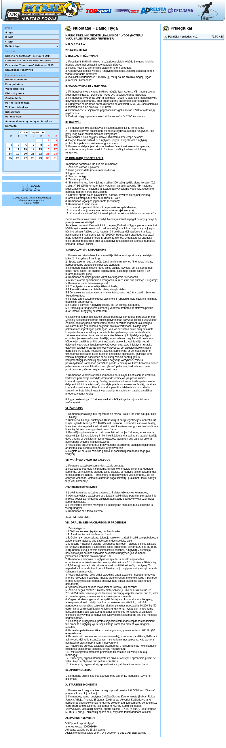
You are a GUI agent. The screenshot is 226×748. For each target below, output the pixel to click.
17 (55, 149)
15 (40, 149)
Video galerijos (14, 88)
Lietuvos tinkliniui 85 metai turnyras (28, 60)
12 (17, 149)
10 (55, 145)
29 (40, 158)
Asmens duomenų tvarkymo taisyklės (28, 121)
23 (47, 153)
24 (55, 153)
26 (17, 158)
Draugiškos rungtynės (19, 69)
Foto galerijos (14, 84)
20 (25, 153)
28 (32, 158)
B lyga (9, 37)
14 (32, 149)
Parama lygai (13, 116)
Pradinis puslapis (16, 79)
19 (17, 153)
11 (10, 149)
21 (32, 153)
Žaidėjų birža (13, 98)
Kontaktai (11, 126)
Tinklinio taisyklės (16, 107)
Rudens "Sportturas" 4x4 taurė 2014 (28, 56)
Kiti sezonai (12, 112)
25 (10, 158)
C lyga (9, 41)
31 (55, 158)
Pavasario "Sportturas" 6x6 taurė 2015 (29, 65)
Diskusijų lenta (14, 93)
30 (47, 158)
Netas (36, 203)
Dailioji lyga (31, 46)
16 (47, 149)
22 (40, 153)
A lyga (9, 32)
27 (25, 158)
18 (10, 153)
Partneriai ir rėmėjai (17, 102)
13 (25, 149)
